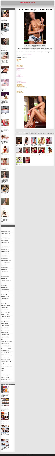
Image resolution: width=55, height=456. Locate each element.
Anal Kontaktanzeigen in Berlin (6, 260)
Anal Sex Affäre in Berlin (5, 321)
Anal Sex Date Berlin (4, 323)
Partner (2, 368)
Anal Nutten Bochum (4, 267)
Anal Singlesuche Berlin (5, 332)
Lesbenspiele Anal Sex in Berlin (6, 361)
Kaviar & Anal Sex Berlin (5, 357)
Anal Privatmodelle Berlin (5, 309)
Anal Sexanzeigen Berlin (5, 327)
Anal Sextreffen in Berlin (5, 330)
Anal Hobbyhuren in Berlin (5, 249)
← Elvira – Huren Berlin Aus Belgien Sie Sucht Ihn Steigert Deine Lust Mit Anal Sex (28, 132)
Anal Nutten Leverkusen (5, 289)
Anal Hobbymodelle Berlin (5, 251)
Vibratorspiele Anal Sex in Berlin (6, 379)
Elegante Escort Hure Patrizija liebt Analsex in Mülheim (4, 142)
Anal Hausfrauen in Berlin (5, 247)
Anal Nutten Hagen (4, 283)
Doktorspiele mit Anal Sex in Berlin (6, 341)
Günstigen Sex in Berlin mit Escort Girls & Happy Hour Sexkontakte (5, 421)
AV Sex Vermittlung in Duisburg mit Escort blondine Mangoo (4, 207)
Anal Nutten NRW (4, 294)
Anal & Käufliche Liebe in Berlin (6, 229)
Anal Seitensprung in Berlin (5, 316)
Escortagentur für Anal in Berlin (6, 348)
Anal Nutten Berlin (4, 265)
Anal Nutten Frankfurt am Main (6, 280)
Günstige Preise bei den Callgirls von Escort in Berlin (5, 448)
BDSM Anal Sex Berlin (4, 336)
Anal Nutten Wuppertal (4, 303)
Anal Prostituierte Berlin (5, 310)
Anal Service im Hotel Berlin (5, 318)
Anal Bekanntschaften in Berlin (6, 235)
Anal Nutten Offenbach (4, 298)
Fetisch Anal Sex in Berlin (5, 350)
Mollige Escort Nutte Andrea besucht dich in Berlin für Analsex (4, 154)
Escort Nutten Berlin (27, 2)
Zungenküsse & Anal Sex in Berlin (6, 381)
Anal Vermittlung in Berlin (5, 334)
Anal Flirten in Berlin (4, 240)
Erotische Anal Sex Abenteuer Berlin (7, 345)
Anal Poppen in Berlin (4, 307)
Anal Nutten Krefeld (4, 287)
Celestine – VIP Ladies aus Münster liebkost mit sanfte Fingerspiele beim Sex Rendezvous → (40, 133)
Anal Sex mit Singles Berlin (5, 325)
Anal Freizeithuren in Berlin (5, 242)
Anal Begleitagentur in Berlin (5, 231)
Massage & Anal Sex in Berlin (6, 363)
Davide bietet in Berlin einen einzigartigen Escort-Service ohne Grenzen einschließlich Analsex (4, 129)
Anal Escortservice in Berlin (5, 238)
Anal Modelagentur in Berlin (5, 262)
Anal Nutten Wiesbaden (5, 301)
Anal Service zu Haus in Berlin (6, 319)
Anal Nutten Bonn (4, 269)
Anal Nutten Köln (4, 285)
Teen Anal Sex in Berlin (5, 375)
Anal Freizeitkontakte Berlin (5, 244)
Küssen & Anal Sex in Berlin (5, 359)
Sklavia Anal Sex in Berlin (5, 372)
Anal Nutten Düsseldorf (5, 276)
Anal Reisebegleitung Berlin (5, 312)
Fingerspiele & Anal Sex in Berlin (6, 352)
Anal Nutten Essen (4, 278)
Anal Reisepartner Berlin (5, 314)
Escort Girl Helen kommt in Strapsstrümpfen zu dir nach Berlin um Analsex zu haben (4, 33)
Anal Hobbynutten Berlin (5, 253)
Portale (2, 370)
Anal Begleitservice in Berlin (5, 233)
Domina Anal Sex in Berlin (5, 343)
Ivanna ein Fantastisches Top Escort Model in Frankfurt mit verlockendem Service (4, 48)
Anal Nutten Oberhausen (5, 296)
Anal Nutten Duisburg (4, 274)
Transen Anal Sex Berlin (5, 377)
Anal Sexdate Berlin (4, 328)
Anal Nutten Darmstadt (4, 271)
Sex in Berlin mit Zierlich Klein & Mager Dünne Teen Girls (5, 395)
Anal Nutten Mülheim (4, 292)
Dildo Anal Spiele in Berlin (5, 339)
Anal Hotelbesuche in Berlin (5, 256)
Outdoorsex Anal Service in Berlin (6, 366)
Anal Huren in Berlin (4, 258)
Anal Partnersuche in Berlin (5, 305)
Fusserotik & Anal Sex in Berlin (6, 354)
